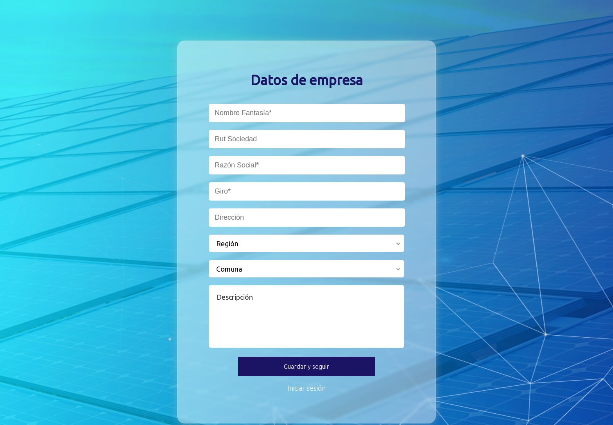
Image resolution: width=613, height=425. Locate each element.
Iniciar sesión (306, 388)
